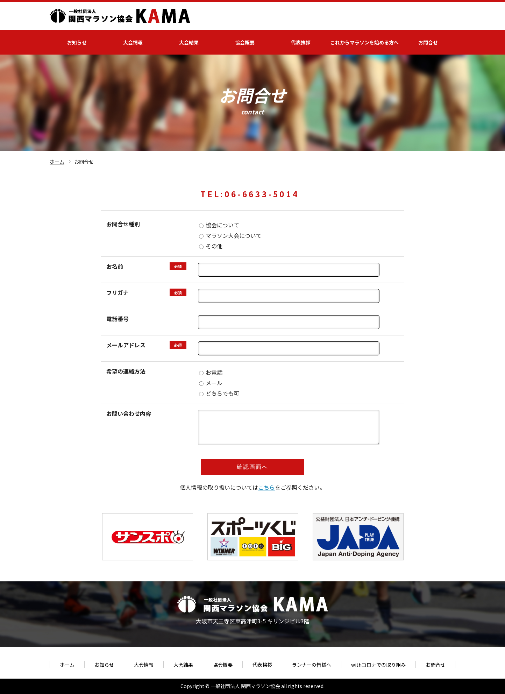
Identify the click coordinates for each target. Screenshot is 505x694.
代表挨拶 (301, 42)
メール (210, 382)
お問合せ (428, 42)
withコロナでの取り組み (378, 664)
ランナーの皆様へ (311, 664)
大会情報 (133, 42)
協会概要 (245, 42)
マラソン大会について (230, 235)
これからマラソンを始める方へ (364, 42)
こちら (266, 487)
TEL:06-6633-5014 (249, 194)
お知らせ (77, 42)
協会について (219, 225)
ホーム (57, 161)
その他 (210, 246)
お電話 (210, 372)
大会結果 (189, 42)
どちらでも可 (219, 393)
